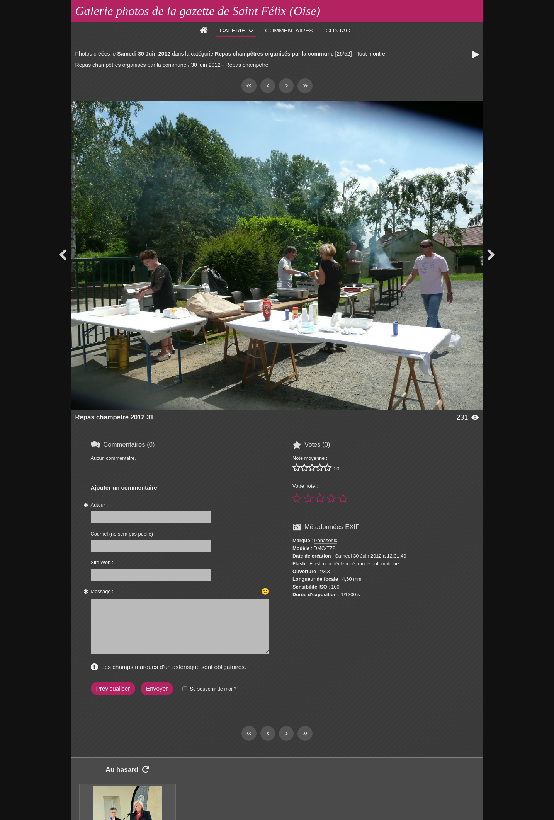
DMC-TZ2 (324, 548)
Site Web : (102, 562)
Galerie (232, 30)
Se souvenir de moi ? (213, 689)
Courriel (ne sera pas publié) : (123, 534)
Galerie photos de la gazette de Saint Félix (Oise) (198, 11)
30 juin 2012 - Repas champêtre (229, 65)
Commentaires (289, 30)
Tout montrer (372, 54)
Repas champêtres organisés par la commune (274, 54)
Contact (340, 30)
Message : (102, 591)
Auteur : (99, 505)
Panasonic (325, 540)
